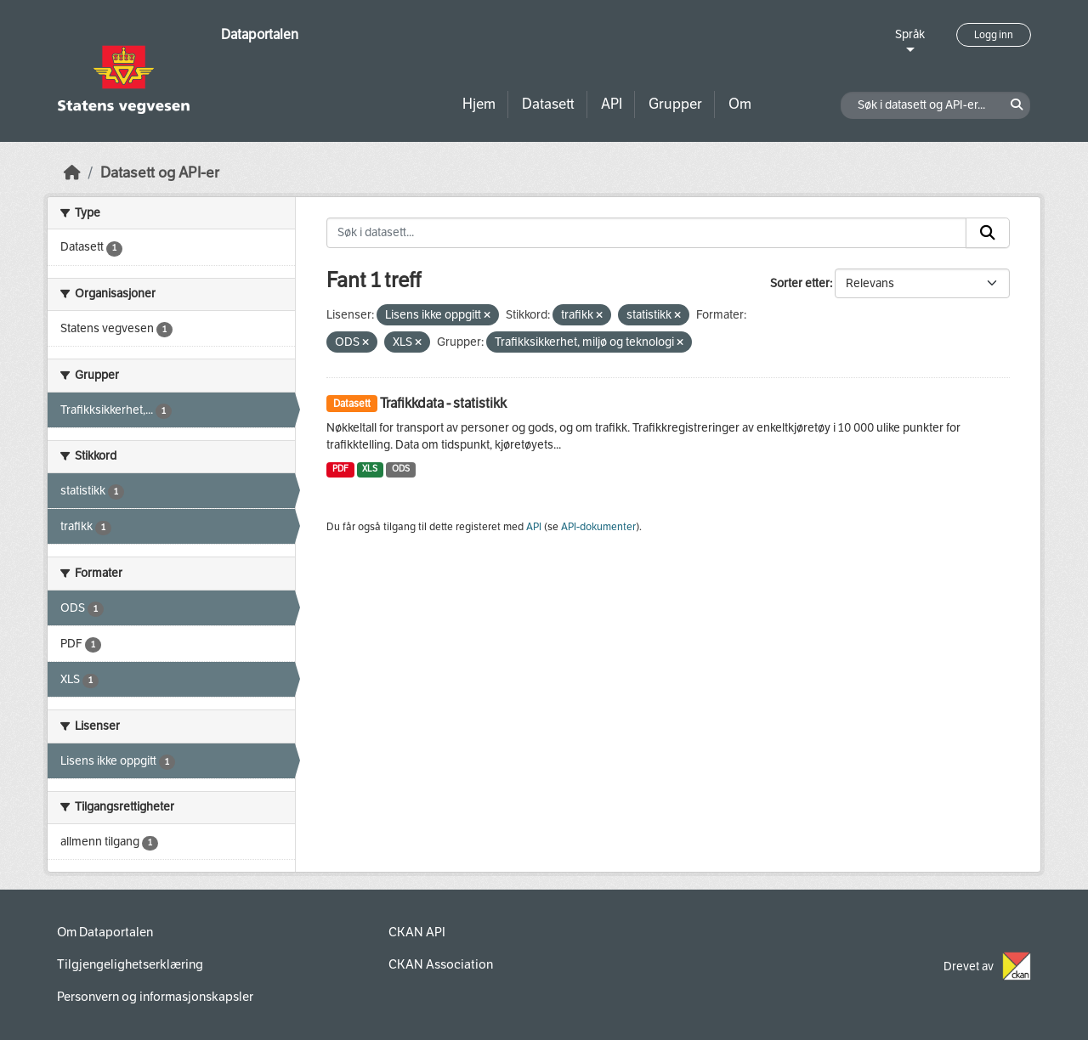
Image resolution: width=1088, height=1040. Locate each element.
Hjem (479, 104)
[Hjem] (72, 173)
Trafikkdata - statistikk (443, 403)
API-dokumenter (598, 527)
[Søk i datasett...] (646, 233)
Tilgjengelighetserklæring (130, 964)
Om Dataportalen (105, 932)
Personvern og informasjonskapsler (155, 996)
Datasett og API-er (159, 173)
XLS (369, 468)
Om (739, 104)
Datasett (548, 104)
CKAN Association (440, 964)
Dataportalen (259, 34)
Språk (910, 34)
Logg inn (993, 35)
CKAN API (416, 932)
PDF (340, 468)
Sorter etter (800, 283)
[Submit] (988, 233)
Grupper (675, 104)
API (611, 104)
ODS (401, 468)
